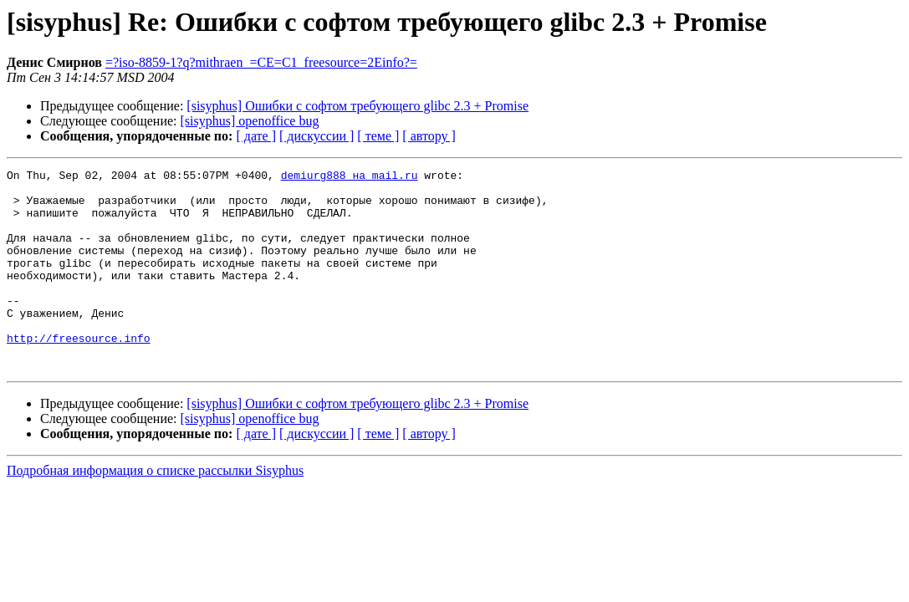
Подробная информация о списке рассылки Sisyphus (155, 510)
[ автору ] (428, 136)
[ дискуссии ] (316, 136)
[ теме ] (378, 136)
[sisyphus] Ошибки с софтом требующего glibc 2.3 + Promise (357, 106)
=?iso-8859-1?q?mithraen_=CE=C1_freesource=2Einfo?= (261, 62)
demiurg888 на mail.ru (349, 177)
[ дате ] (256, 136)
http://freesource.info (79, 372)
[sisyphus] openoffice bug (250, 121)
